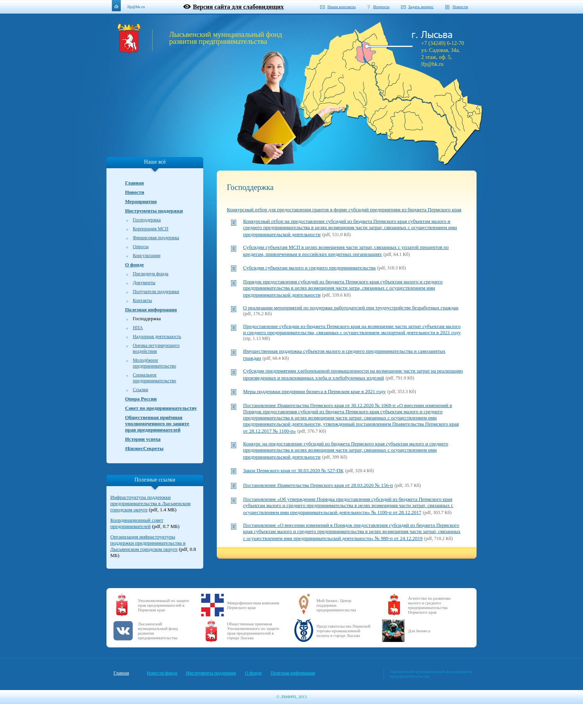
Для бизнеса (419, 630)
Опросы (141, 246)
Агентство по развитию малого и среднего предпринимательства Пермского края (429, 605)
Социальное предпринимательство (154, 377)
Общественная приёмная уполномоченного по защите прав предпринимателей (157, 423)
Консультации (146, 255)
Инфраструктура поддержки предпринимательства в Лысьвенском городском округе (150, 503)
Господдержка (147, 220)
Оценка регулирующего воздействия (156, 348)
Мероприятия (141, 201)
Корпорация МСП (150, 228)
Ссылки (140, 389)
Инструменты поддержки (154, 211)
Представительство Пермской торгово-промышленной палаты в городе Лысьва (343, 631)
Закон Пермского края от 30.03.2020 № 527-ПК (293, 470)
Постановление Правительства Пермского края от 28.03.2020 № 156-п (318, 485)
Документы (144, 282)
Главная (134, 183)
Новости (460, 6)
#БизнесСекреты (144, 448)
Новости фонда (162, 673)
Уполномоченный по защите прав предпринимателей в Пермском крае (163, 605)
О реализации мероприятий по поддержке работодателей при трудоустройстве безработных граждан (350, 308)
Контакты (142, 300)
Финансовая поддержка (156, 237)
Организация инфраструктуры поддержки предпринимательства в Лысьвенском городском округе (147, 543)
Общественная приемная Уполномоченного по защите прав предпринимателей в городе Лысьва (253, 630)
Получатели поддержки (156, 291)
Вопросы (381, 6)
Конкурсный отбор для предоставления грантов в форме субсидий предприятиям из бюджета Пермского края (344, 209)
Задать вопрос (421, 6)
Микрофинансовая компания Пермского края (253, 605)
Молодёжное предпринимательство (154, 363)
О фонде (134, 264)
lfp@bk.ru (136, 6)
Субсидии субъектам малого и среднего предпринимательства (309, 268)
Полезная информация (151, 309)
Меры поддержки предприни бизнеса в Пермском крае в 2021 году (314, 391)
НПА (138, 327)
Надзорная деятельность (157, 336)
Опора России (141, 399)
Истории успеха (143, 439)
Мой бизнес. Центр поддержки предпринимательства (336, 605)
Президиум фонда (150, 273)
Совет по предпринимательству (161, 408)
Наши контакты (342, 6)
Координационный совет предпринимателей (136, 523)
